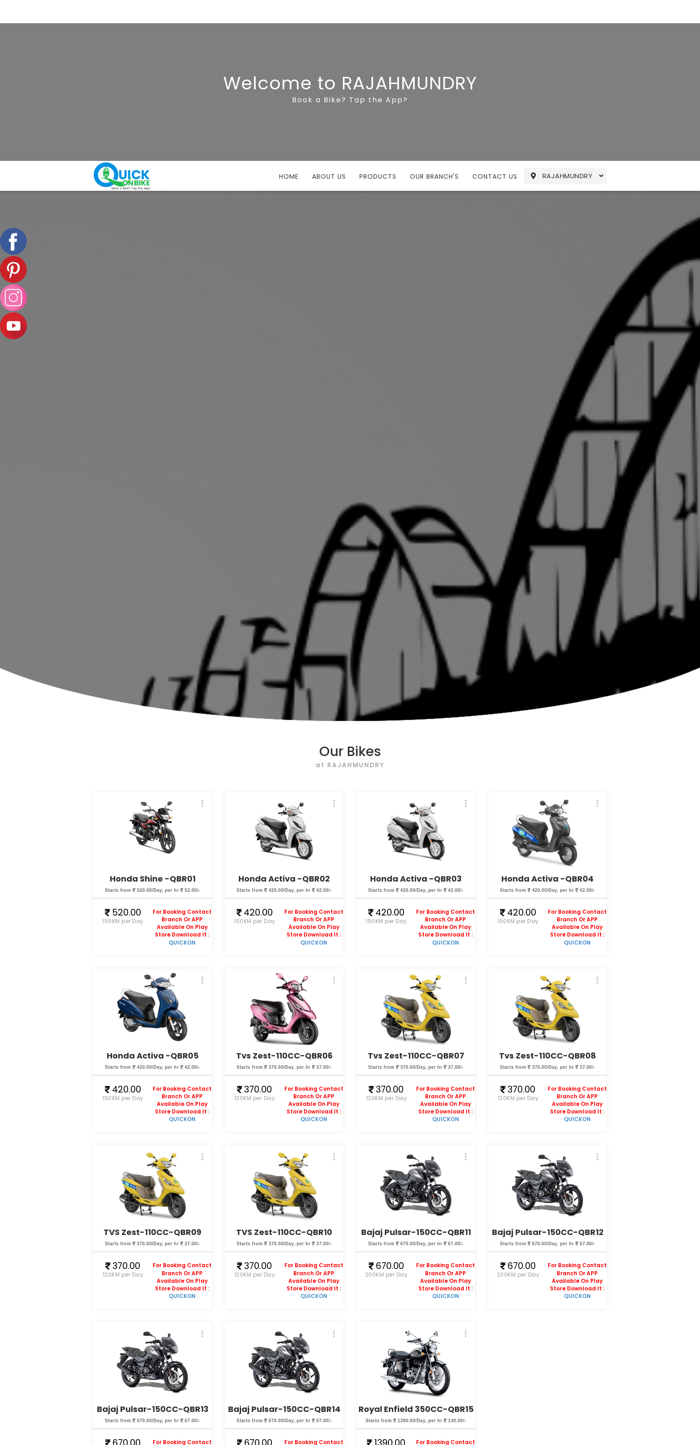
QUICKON (182, 793)
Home (289, 15)
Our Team (332, 1437)
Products (377, 15)
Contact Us (494, 15)
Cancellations (338, 1402)
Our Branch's (434, 15)
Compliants (334, 1414)
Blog (321, 1425)
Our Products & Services (253, 1430)
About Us (329, 15)
